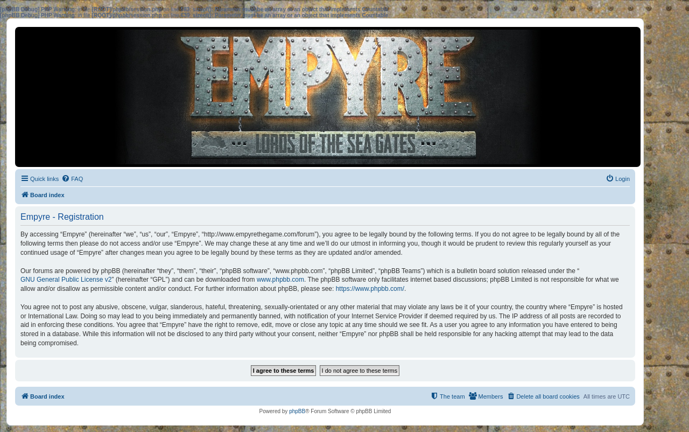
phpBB (297, 411)
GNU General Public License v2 (65, 279)
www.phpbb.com (280, 279)
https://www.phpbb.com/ (370, 288)
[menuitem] (72, 178)
